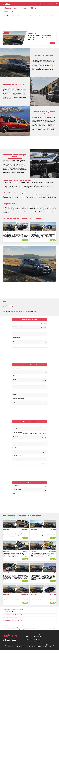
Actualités (36, 3)
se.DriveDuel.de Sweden (18, 646)
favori (52, 42)
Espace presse (28, 639)
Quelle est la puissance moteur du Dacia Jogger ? (13, 614)
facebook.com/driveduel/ (38, 634)
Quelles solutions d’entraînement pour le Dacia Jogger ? (14, 609)
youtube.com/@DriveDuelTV (39, 641)
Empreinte (27, 634)
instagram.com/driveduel (38, 636)
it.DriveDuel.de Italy (11, 646)
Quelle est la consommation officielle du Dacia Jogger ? (14, 617)
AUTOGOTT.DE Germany (40, 646)
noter (11, 12)
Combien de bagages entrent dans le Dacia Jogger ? (13, 620)
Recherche (41, 3)
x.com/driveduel (37, 637)
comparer (25, 240)
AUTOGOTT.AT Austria (47, 646)
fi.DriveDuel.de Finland (33, 646)
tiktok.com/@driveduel (38, 639)
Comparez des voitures (50, 3)
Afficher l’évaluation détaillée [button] (7, 313)
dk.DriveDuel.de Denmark (26, 646)
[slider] (5, 11)
